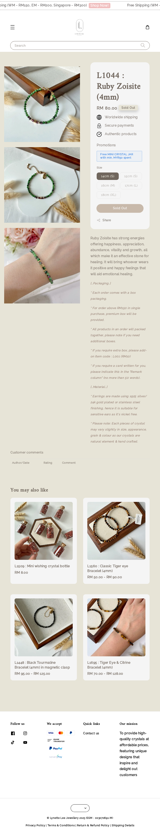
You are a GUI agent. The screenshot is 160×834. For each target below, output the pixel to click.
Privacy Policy (35, 825)
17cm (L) (131, 185)
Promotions (106, 145)
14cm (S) (107, 176)
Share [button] (104, 220)
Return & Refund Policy (93, 825)
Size (99, 167)
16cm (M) (108, 185)
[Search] (143, 45)
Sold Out (120, 208)
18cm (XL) (108, 195)
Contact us (91, 733)
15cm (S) (131, 176)
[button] (12, 27)
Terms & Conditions (61, 825)
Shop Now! (103, 5)
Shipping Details (123, 825)
